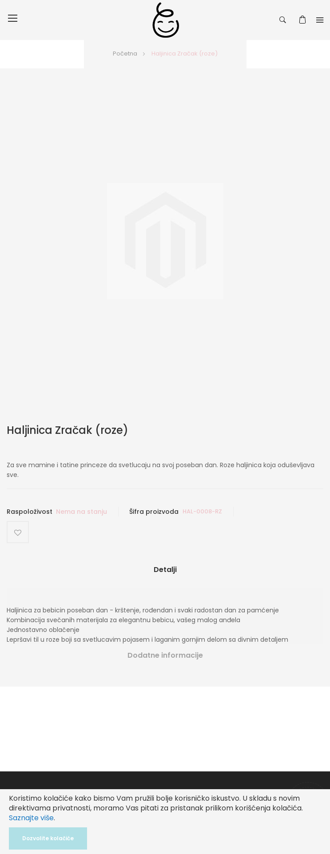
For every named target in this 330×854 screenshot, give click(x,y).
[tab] (165, 573)
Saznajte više (31, 818)
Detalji (165, 569)
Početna (125, 53)
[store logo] (166, 20)
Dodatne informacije (165, 655)
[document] (165, 822)
